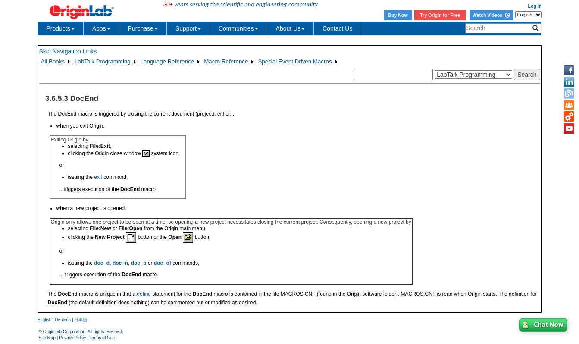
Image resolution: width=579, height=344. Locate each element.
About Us (290, 28)
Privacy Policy (72, 337)
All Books (53, 61)
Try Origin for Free (440, 15)
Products (61, 28)
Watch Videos (491, 15)
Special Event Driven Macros (295, 61)
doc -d (102, 263)
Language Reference (167, 61)
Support (188, 28)
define (144, 294)
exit (98, 177)
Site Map (47, 337)
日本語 (80, 319)
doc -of (162, 263)
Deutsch (63, 319)
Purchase (143, 28)
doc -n (120, 263)
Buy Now (398, 15)
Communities (238, 28)
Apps (101, 28)
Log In (535, 6)
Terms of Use (102, 337)
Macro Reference (226, 61)
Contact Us (337, 28)
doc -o (139, 263)
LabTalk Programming (103, 61)
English (45, 319)
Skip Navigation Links (68, 51)
